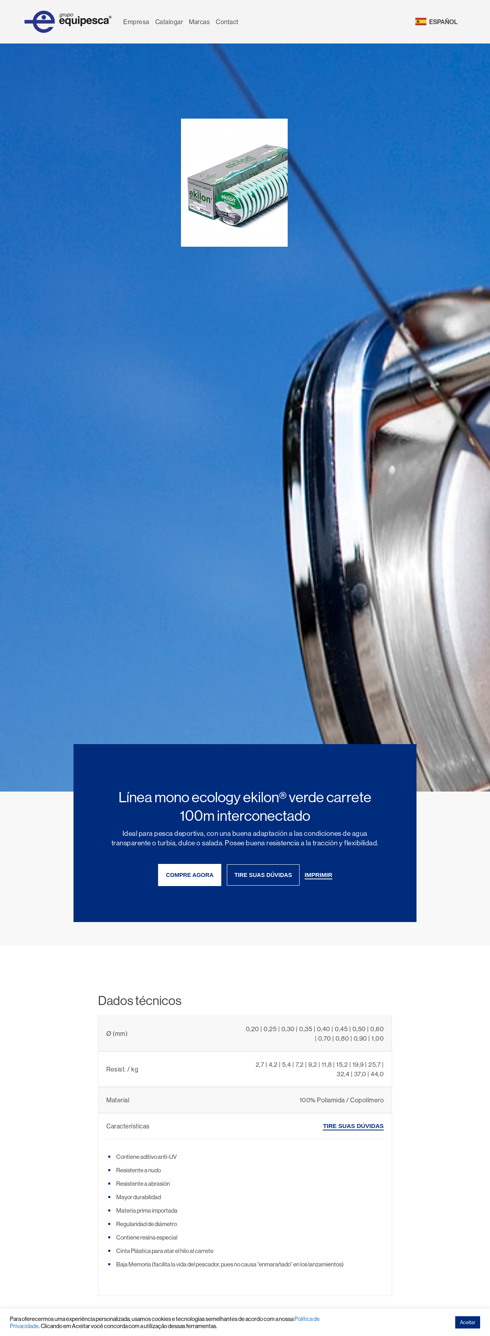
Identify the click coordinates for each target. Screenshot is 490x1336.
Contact (227, 22)
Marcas (199, 22)
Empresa (136, 22)
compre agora (189, 875)
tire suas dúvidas (263, 875)
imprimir (318, 874)
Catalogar (169, 22)
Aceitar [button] (467, 1322)
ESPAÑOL (443, 22)
